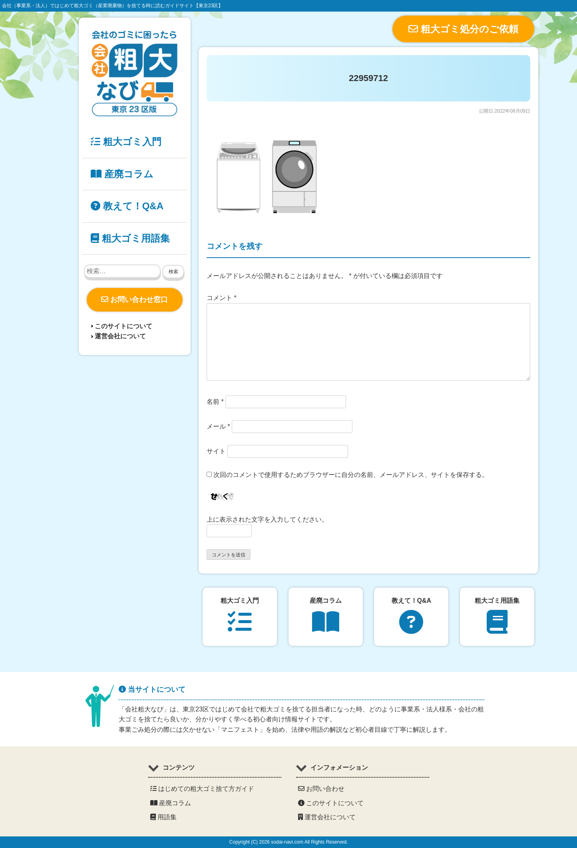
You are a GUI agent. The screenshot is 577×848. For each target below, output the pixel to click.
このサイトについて (123, 326)
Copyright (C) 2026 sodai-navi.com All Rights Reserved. (288, 842)
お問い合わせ (321, 788)
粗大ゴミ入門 (126, 141)
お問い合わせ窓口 (134, 300)
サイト (216, 451)
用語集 (163, 817)
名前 (215, 401)
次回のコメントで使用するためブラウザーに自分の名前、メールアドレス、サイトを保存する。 (350, 474)
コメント (222, 297)
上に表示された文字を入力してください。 (267, 519)
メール (218, 426)
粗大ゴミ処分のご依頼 (463, 29)
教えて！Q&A (127, 206)
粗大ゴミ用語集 (130, 238)
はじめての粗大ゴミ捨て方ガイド (202, 788)
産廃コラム (122, 174)
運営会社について (120, 336)
